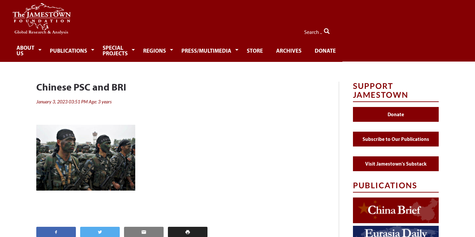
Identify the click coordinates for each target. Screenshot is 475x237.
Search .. (424, 30)
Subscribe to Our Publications (396, 134)
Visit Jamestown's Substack (396, 159)
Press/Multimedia (273, 48)
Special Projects (166, 48)
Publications (105, 48)
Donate (397, 48)
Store (323, 48)
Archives (359, 48)
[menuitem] (57, 48)
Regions (219, 48)
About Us (57, 48)
